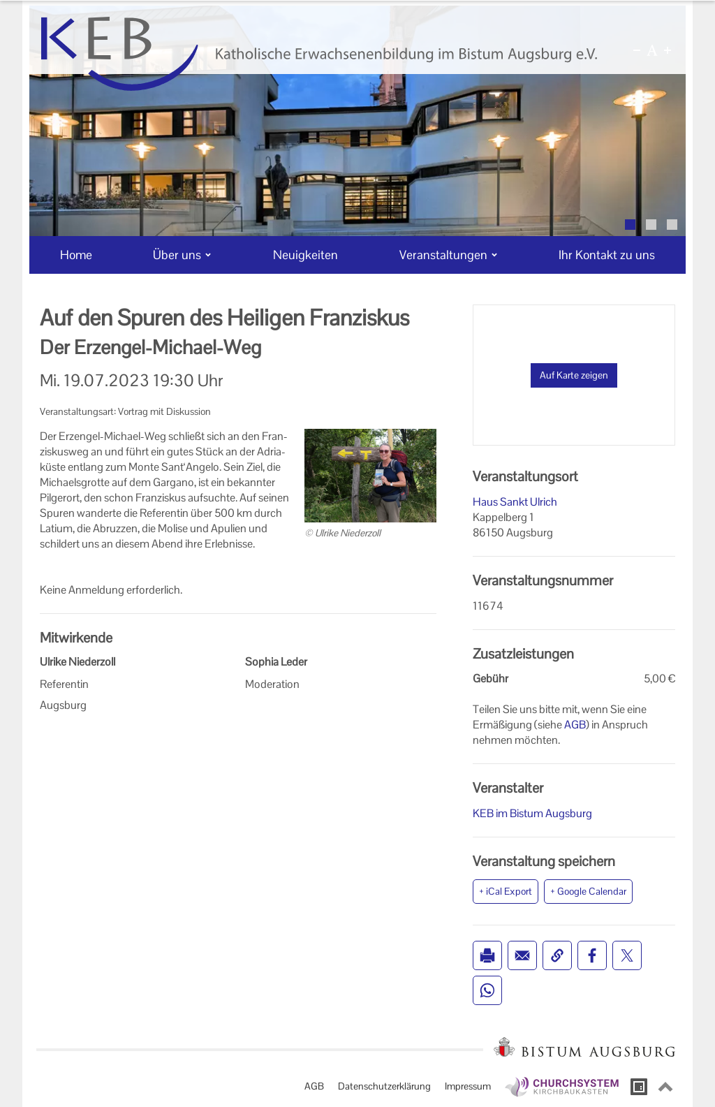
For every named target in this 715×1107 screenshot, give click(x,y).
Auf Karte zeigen (574, 375)
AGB (575, 724)
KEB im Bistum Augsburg (532, 813)
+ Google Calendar (588, 891)
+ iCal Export (505, 891)
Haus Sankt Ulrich (515, 501)
